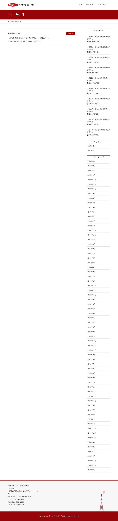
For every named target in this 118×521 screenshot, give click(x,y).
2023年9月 (91, 299)
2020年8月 (91, 447)
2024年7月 (91, 253)
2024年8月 (91, 249)
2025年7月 (91, 203)
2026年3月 (91, 166)
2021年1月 (91, 424)
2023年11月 (92, 290)
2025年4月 (91, 212)
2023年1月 (91, 336)
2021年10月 (92, 401)
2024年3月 (91, 272)
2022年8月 (91, 359)
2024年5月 (91, 263)
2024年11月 (92, 235)
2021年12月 (92, 391)
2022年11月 (92, 345)
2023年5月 (91, 318)
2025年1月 (91, 226)
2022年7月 (91, 364)
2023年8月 (91, 304)
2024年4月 (91, 267)
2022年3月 (91, 378)
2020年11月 (92, 433)
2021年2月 (91, 419)
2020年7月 (91, 451)
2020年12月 (92, 428)
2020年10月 (92, 437)
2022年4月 (91, 373)
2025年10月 (92, 189)
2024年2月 (91, 276)
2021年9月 (91, 405)
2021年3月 (91, 415)
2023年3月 (91, 327)
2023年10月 (92, 295)
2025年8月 (91, 198)
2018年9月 (91, 470)
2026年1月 (91, 175)
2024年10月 (92, 239)
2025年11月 (92, 184)
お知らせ (70, 33)
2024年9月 (91, 244)
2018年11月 (92, 465)
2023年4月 (91, 322)
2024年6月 (91, 258)
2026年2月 (91, 170)
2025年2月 (91, 221)
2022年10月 (92, 350)
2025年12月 (92, 180)
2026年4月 (91, 161)
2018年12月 (92, 461)
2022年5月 (91, 368)
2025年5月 (91, 207)
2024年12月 (92, 230)
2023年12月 (92, 285)
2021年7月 (91, 410)
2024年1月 (91, 281)
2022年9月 (91, 355)
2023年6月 (91, 313)
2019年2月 (91, 456)
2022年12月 (92, 341)
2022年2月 (91, 382)
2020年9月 (91, 442)
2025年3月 (91, 216)
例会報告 (91, 150)
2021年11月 (92, 396)
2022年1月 (91, 387)
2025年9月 (91, 193)
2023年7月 (91, 309)
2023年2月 (91, 332)
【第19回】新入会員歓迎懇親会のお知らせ (28, 38)
